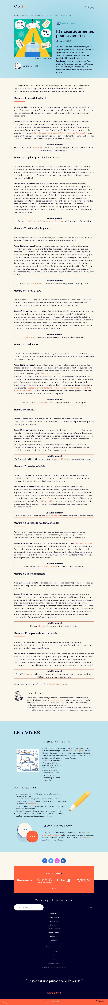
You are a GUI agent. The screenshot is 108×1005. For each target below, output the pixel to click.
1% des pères (45, 626)
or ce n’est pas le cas (49, 373)
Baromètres (54, 921)
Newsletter (54, 914)
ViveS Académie (54, 929)
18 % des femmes (34, 283)
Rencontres (54, 925)
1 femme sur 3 (31, 337)
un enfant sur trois (44, 402)
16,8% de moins (53, 516)
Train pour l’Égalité (75, 751)
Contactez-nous (54, 932)
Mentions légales (54, 951)
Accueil (16, 15)
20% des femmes (50, 566)
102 (66, 150)
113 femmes (37, 147)
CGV (54, 959)
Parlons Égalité (36, 15)
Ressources (54, 936)
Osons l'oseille (54, 917)
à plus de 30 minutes (61, 459)
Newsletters (25, 15)
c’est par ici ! (33, 804)
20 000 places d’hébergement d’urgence (44, 221)
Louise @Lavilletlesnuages (57, 684)
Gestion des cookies (54, 963)
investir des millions (46, 501)
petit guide (85, 837)
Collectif (54, 940)
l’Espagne (27, 674)
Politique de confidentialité (54, 947)
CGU (54, 955)
